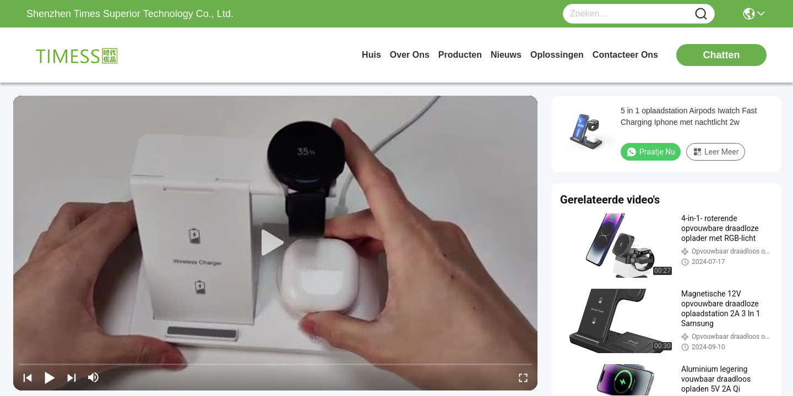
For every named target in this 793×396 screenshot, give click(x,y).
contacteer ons (625, 54)
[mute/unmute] (94, 377)
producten (460, 54)
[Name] (701, 14)
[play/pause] (50, 377)
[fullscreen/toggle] (523, 377)
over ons (410, 54)
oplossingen (557, 54)
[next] (72, 377)
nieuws (506, 54)
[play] (275, 243)
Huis (371, 54)
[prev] (28, 377)
